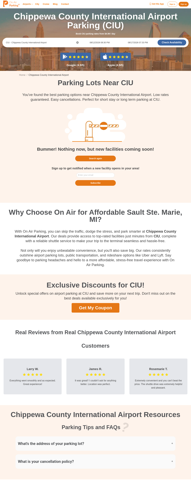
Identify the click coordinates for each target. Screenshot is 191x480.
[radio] (70, 56)
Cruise (46, 4)
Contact (65, 4)
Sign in (172, 4)
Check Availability (172, 42)
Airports (28, 4)
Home (22, 75)
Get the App (156, 4)
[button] (95, 444)
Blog (55, 4)
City (37, 4)
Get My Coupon (95, 307)
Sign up (184, 4)
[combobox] (41, 42)
